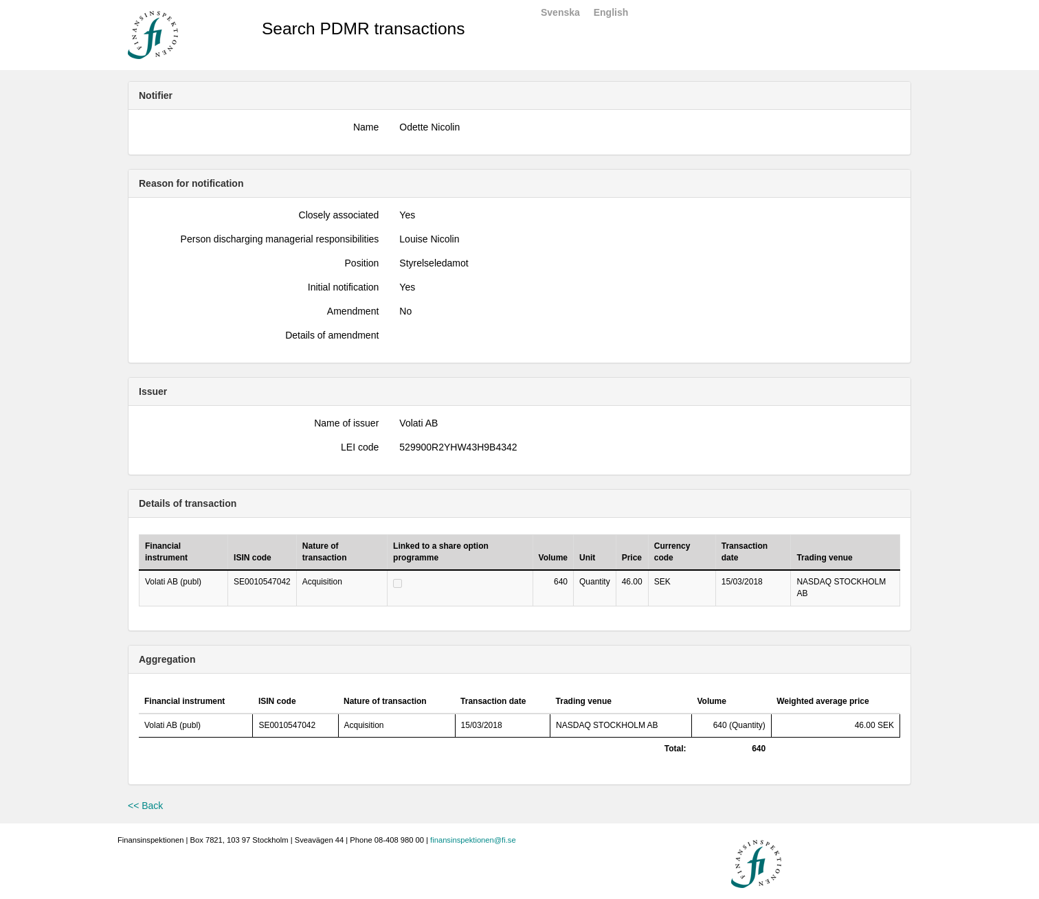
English (611, 12)
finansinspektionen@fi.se (473, 840)
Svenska (560, 12)
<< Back (145, 805)
